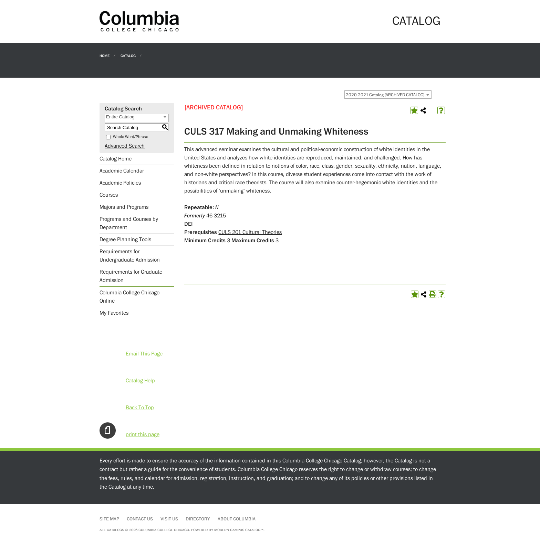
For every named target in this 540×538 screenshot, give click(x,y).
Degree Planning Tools (125, 239)
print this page (142, 434)
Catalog (128, 55)
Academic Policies (120, 182)
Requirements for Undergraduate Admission (130, 255)
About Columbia (237, 519)
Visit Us (169, 519)
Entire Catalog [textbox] (120, 116)
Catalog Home (116, 158)
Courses (109, 195)
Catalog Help (140, 380)
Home (105, 55)
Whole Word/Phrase (130, 136)
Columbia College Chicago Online (129, 296)
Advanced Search (125, 146)
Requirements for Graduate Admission (131, 276)
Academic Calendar (122, 170)
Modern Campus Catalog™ (238, 530)
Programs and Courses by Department (129, 223)
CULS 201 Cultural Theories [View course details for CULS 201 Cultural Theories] (250, 232)
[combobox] (388, 94)
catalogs (115, 530)
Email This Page (144, 353)
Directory (198, 519)
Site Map (109, 519)
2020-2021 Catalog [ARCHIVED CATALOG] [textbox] (385, 95)
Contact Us (140, 519)
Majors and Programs (124, 207)
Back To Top (140, 407)
